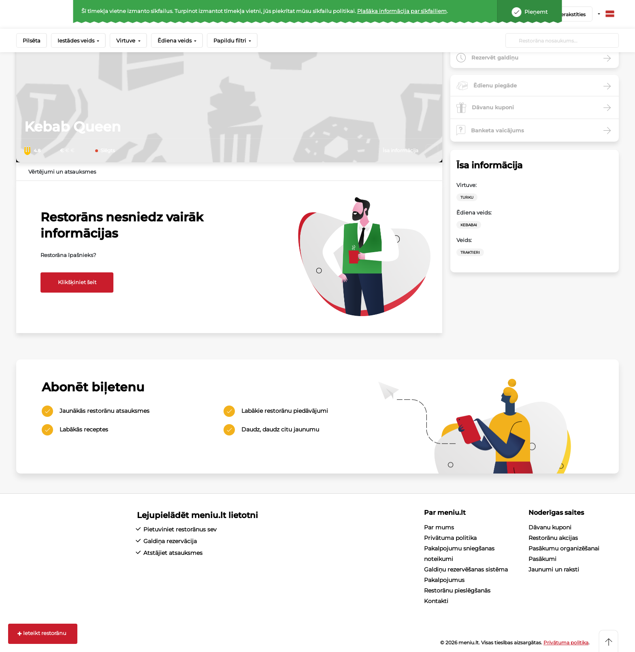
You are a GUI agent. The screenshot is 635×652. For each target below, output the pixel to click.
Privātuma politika (450, 538)
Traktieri (470, 252)
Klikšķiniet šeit (77, 282)
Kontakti (436, 601)
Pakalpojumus (444, 580)
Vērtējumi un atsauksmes (62, 171)
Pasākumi (542, 559)
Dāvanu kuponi (549, 527)
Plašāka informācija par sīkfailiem (402, 11)
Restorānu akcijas (553, 538)
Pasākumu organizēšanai (563, 548)
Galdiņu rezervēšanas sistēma (466, 569)
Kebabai (468, 225)
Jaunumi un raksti (553, 569)
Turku (466, 197)
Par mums (439, 527)
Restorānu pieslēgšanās (457, 590)
